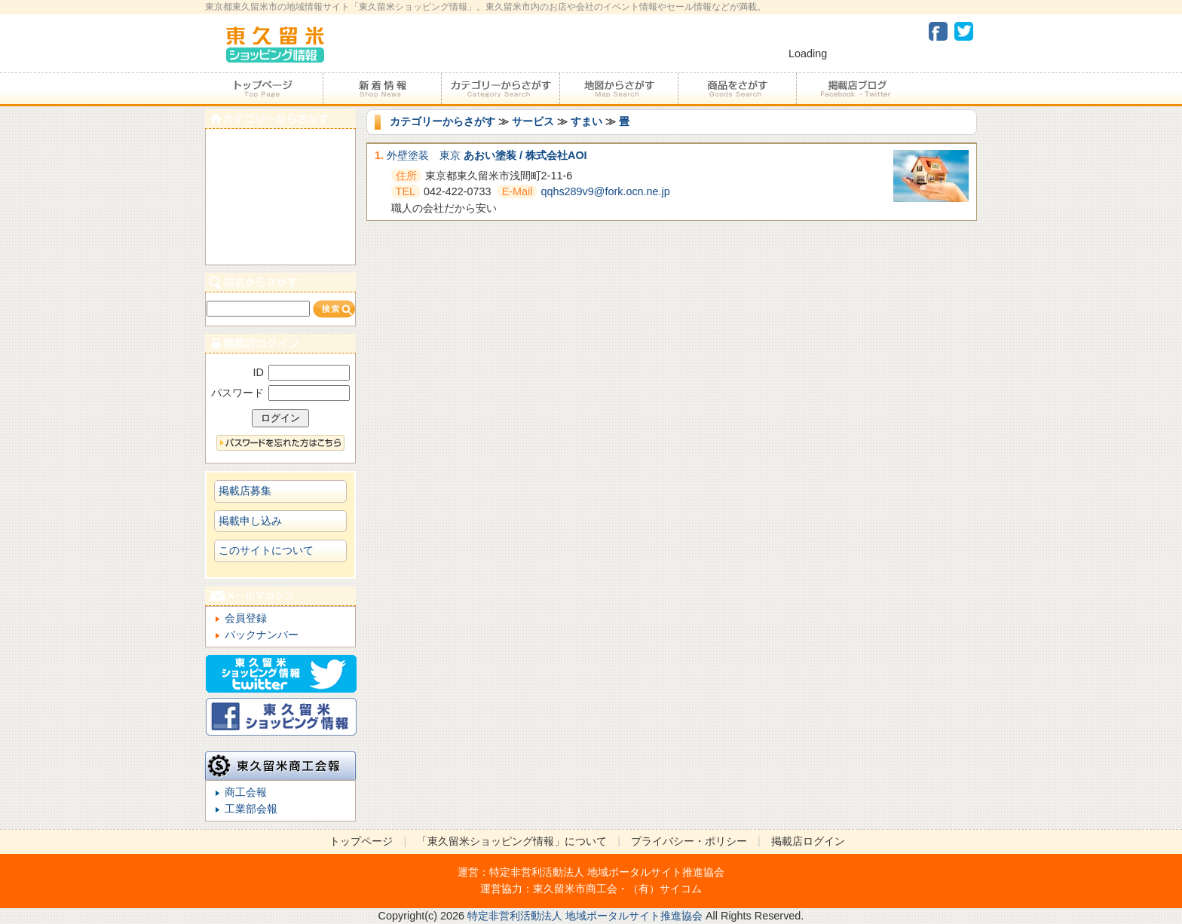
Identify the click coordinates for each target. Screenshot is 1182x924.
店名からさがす (280, 282)
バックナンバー (262, 635)
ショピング (280, 214)
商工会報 (246, 792)
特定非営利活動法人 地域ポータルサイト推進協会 (606, 872)
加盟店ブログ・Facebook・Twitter (855, 89)
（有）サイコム (665, 889)
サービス (533, 121)
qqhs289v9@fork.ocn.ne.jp (604, 191)
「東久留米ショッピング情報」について (512, 841)
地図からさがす (618, 89)
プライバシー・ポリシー (689, 841)
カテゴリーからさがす (500, 89)
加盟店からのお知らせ (382, 89)
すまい (586, 121)
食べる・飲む (280, 146)
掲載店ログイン (808, 841)
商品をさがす (737, 89)
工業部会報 (251, 809)
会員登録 (246, 618)
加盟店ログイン (280, 343)
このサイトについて (266, 550)
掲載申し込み (250, 521)
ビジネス (280, 248)
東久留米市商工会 (575, 889)
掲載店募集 (245, 491)
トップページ (264, 89)
